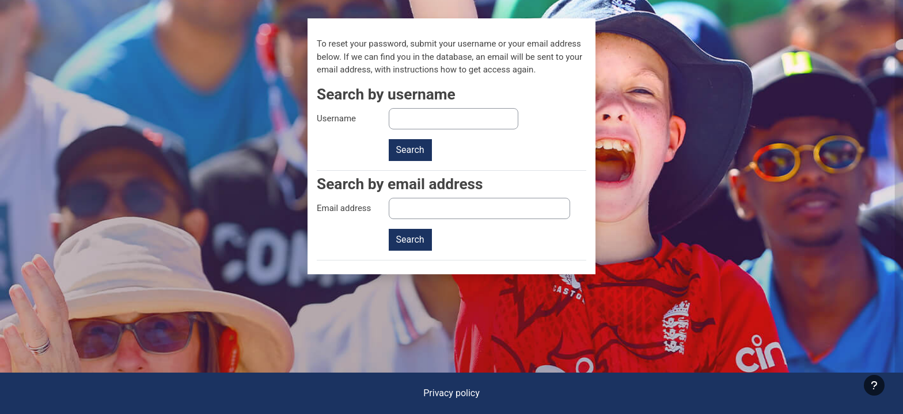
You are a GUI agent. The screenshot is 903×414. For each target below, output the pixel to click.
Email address (344, 208)
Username (336, 118)
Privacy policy (451, 393)
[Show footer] (874, 385)
